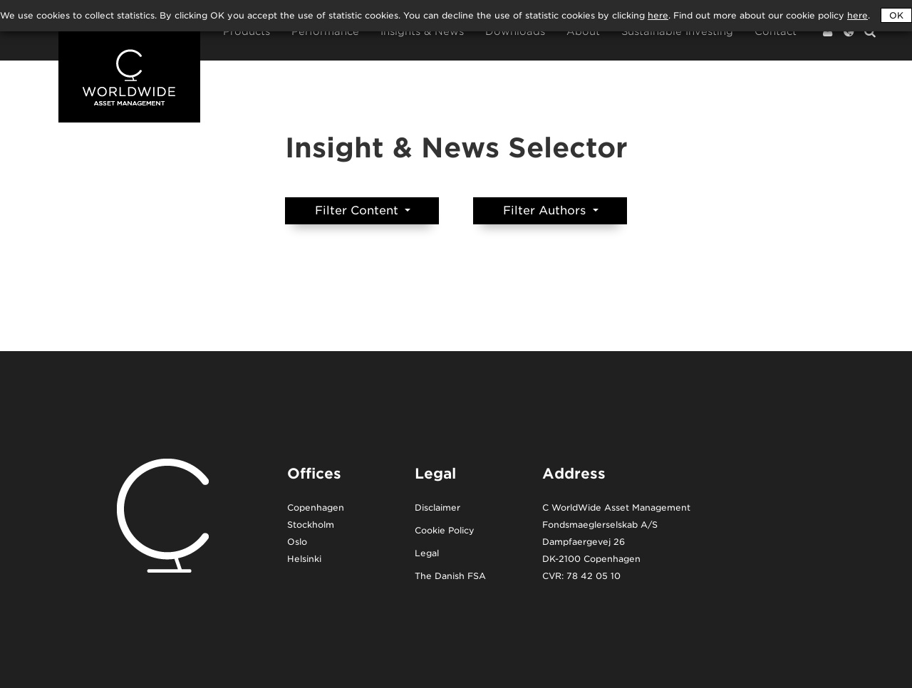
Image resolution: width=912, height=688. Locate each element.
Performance (325, 31)
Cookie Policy (445, 531)
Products (246, 31)
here (857, 15)
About (583, 31)
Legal (427, 553)
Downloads (515, 31)
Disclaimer (437, 508)
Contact (776, 31)
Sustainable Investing (677, 31)
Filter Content (358, 210)
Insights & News (422, 31)
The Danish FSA (450, 576)
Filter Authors (546, 210)
